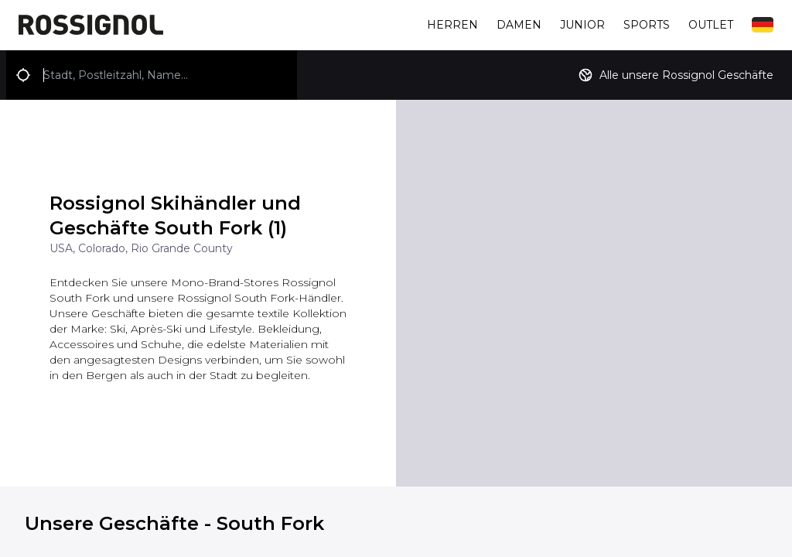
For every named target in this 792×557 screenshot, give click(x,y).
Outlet (710, 25)
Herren (452, 25)
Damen (519, 25)
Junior (582, 25)
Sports (646, 25)
